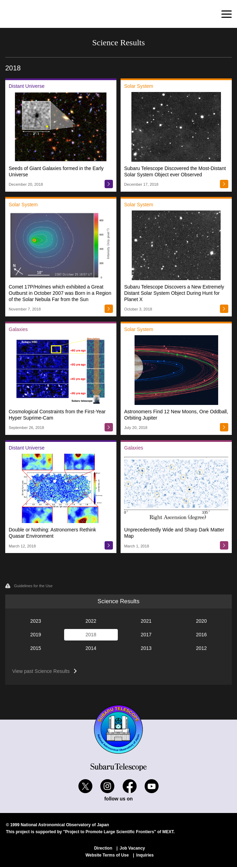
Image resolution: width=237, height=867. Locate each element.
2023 (35, 621)
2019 (35, 634)
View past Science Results (41, 671)
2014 (90, 648)
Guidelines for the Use (29, 585)
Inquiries (145, 855)
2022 (90, 621)
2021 (146, 621)
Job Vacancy (132, 848)
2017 (146, 634)
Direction (103, 848)
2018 (90, 634)
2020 (201, 621)
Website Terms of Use (107, 855)
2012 (201, 648)
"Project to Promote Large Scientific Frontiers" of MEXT (118, 831)
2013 (146, 648)
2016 (201, 634)
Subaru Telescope (40, 14)
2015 (35, 648)
